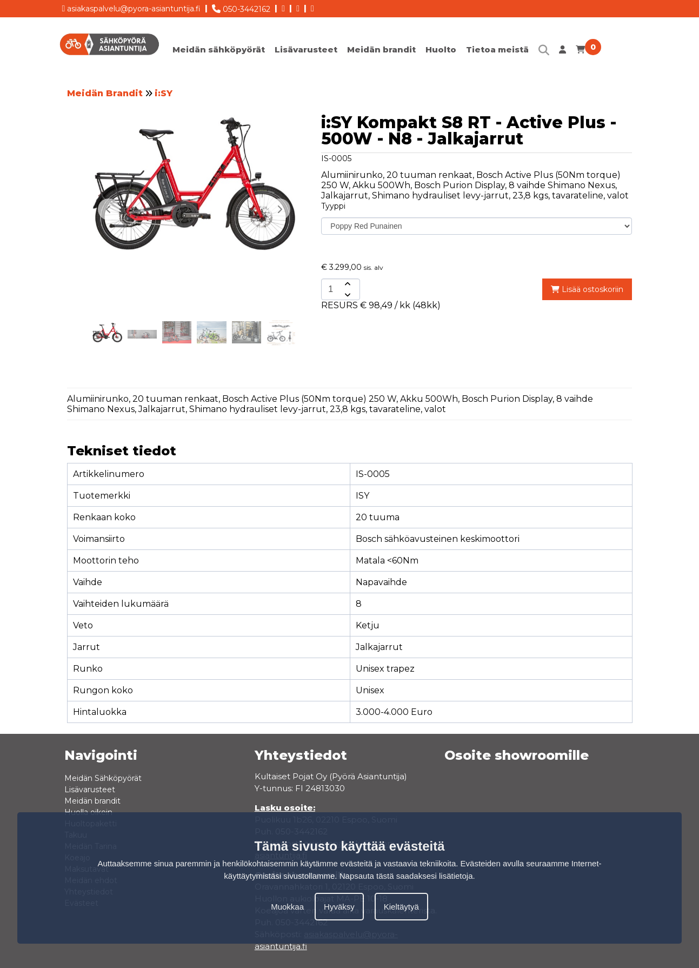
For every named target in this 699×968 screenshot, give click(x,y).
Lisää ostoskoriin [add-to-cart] (587, 289)
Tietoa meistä (497, 49)
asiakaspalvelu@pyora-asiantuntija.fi (131, 7)
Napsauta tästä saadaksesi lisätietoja (406, 875)
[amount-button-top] (346, 284)
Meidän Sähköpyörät (103, 778)
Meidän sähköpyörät (218, 49)
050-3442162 (241, 7)
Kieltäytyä (401, 906)
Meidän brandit (381, 49)
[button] (279, 209)
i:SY (163, 93)
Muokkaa (287, 906)
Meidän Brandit (105, 93)
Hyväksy (339, 906)
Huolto (440, 49)
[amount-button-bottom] (346, 294)
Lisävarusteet (306, 49)
